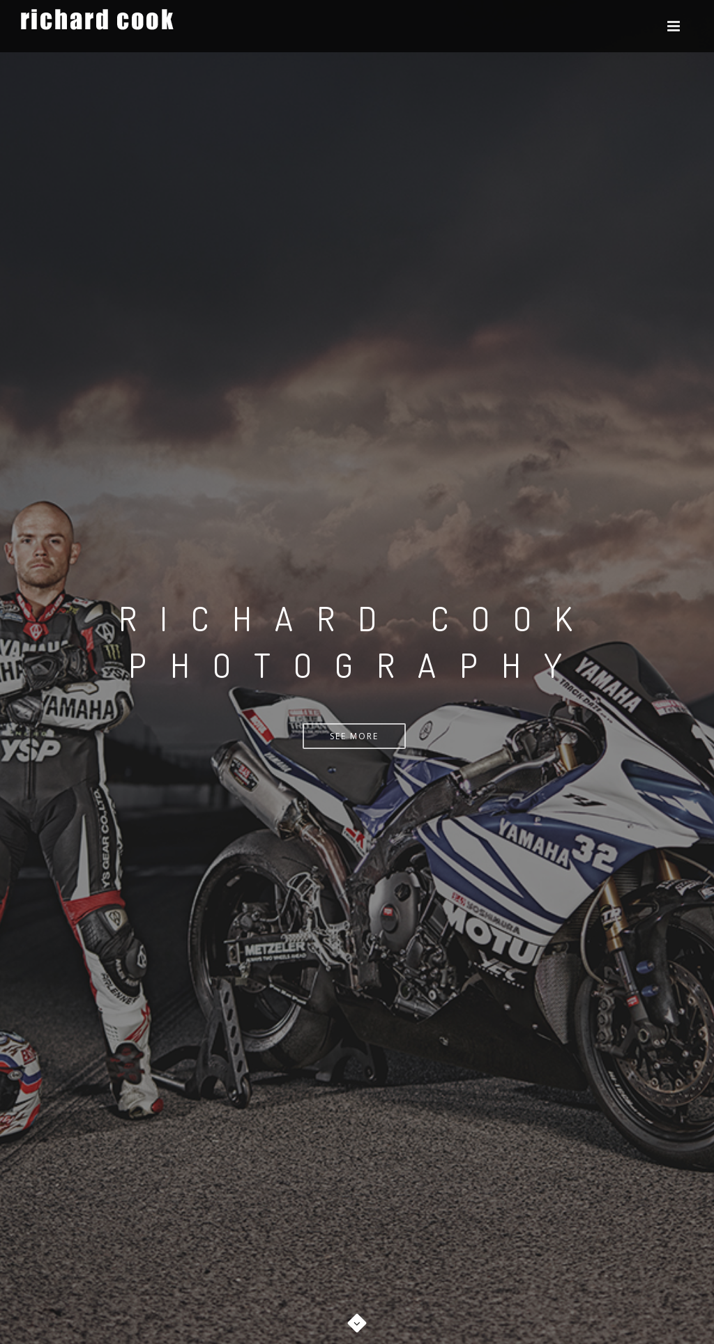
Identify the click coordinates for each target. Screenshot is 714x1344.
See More (354, 736)
